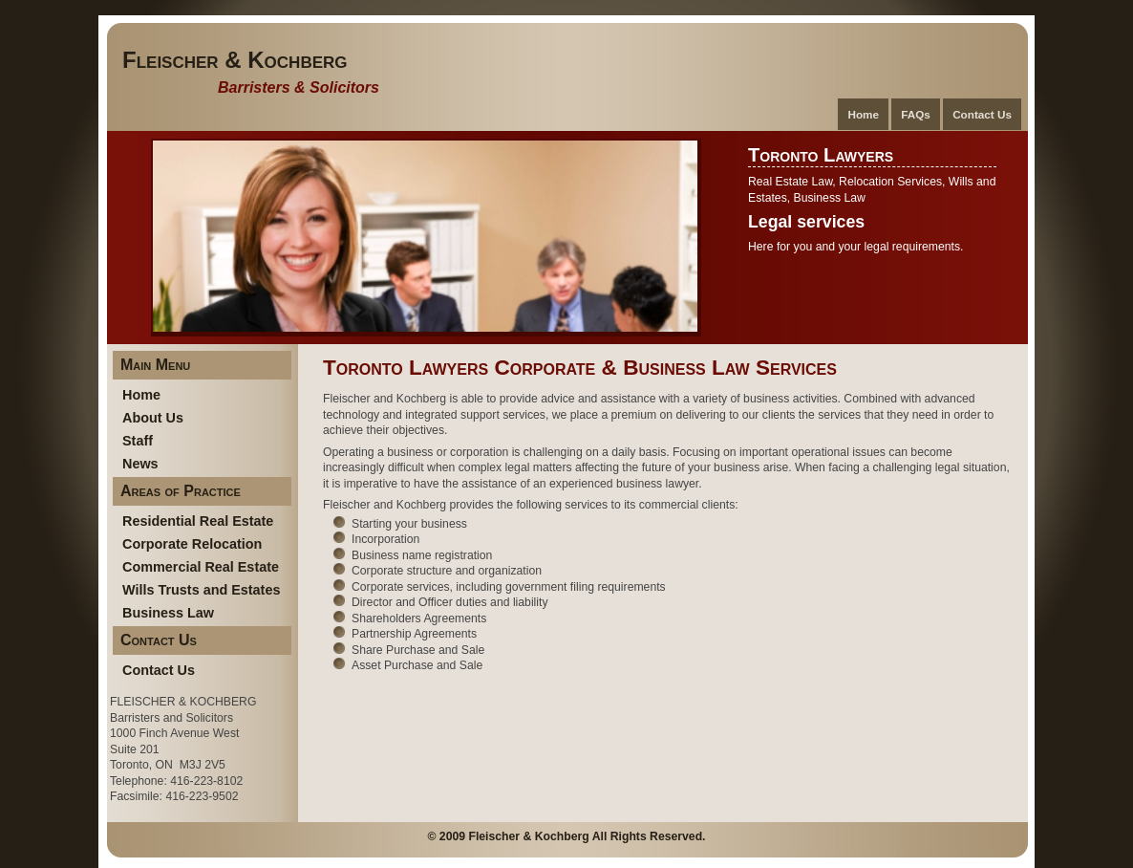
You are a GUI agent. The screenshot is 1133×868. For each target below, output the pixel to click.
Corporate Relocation (192, 544)
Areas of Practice (180, 491)
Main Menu (155, 365)
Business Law (168, 612)
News (140, 463)
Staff (137, 440)
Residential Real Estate (197, 521)
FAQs (915, 114)
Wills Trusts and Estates (201, 589)
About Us (152, 417)
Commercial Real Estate (200, 567)
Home (863, 114)
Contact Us (982, 114)
